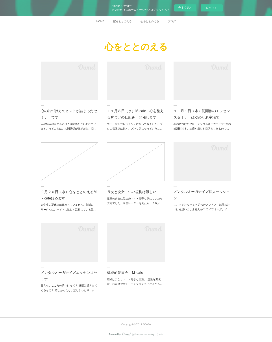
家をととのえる (122, 21)
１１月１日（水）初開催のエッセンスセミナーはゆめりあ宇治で (202, 114)
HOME (100, 21)
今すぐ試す (185, 7)
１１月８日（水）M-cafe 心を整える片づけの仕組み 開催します (135, 114)
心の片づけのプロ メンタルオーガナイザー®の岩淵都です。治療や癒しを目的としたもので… (202, 126)
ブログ (172, 21)
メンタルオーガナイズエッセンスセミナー (69, 276)
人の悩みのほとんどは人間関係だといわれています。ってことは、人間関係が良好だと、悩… (68, 126)
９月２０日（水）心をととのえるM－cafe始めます (68, 195)
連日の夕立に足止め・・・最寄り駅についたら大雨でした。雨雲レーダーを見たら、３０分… (135, 201)
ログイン (211, 7)
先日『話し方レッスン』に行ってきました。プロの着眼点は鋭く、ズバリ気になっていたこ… (135, 126)
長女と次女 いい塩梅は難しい (131, 192)
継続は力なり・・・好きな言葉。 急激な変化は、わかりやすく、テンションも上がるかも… (135, 282)
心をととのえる (150, 21)
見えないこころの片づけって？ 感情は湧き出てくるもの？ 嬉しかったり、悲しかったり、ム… (69, 288)
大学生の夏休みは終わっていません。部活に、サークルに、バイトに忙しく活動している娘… (68, 207)
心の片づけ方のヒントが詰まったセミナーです (69, 114)
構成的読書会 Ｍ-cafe (125, 272)
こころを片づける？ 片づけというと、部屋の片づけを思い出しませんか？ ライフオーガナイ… (202, 207)
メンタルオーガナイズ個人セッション (202, 195)
